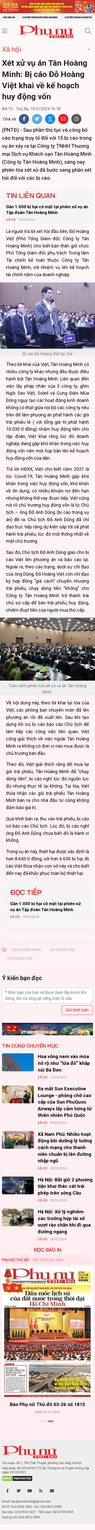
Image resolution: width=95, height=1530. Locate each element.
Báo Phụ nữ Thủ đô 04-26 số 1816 (47, 1404)
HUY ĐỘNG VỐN (20, 959)
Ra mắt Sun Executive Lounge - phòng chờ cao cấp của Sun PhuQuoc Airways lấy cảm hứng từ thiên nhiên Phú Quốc (65, 1102)
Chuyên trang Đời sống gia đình (39, 17)
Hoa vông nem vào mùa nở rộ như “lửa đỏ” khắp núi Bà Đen (64, 1063)
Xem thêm (47, 1430)
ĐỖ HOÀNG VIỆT (63, 950)
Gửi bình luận (77, 1010)
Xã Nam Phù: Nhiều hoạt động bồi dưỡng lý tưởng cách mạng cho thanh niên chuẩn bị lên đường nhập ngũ (65, 1147)
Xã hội (11, 49)
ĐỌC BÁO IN (47, 1249)
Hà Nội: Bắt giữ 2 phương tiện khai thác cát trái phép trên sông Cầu (65, 1186)
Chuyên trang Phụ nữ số (78, 17)
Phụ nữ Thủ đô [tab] (15, 1260)
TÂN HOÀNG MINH (26, 950)
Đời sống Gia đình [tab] (48, 1260)
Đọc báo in (9, 17)
